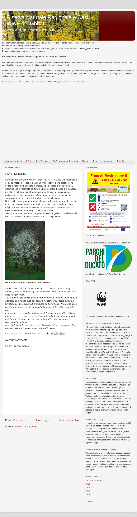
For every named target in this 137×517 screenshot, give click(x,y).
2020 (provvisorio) (93, 480)
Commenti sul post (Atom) (25, 426)
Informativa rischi (13, 161)
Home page (42, 420)
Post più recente (15, 420)
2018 (87, 487)
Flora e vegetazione (103, 161)
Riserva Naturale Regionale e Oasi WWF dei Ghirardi (47, 20)
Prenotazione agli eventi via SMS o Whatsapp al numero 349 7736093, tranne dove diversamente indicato (44, 82)
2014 (87, 494)
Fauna (85, 161)
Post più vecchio (68, 420)
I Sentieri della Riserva (37, 161)
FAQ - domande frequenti (65, 161)
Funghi (120, 161)
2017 (87, 491)
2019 (87, 484)
